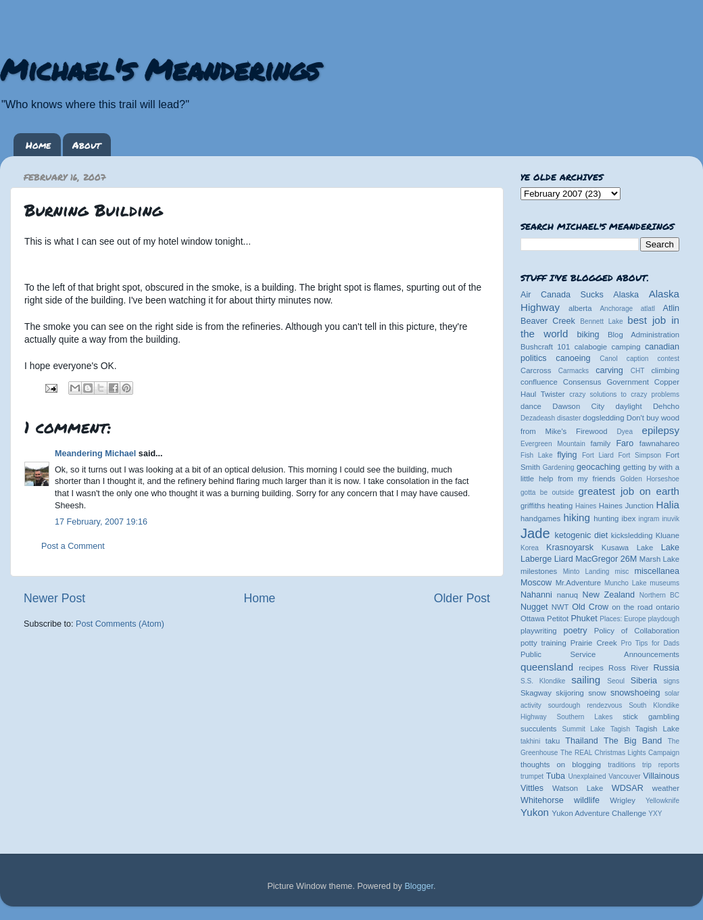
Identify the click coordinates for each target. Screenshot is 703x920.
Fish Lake (536, 455)
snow (597, 693)
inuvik (670, 519)
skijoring (570, 693)
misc (622, 571)
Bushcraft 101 (545, 347)
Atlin (671, 308)
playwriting (538, 631)
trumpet (531, 776)
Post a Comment (73, 546)
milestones (538, 571)
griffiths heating (546, 506)
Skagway (536, 693)
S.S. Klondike (542, 681)
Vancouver (624, 776)
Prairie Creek (594, 643)
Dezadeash (537, 418)
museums (664, 583)
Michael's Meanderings (159, 69)
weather (665, 788)
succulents (538, 729)
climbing (665, 370)
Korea (529, 548)
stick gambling (651, 716)
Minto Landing (586, 571)
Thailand (581, 741)
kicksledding (632, 535)
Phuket (584, 618)
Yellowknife (662, 800)
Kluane (667, 535)
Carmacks (573, 370)
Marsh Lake (659, 559)
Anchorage (616, 308)
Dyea (625, 431)
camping (626, 347)
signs (671, 681)
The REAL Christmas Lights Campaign (619, 752)
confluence (539, 382)
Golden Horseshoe (649, 479)
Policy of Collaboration (636, 631)
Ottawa (532, 618)
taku (553, 741)
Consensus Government (606, 382)
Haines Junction (626, 506)
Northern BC (659, 595)
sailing (585, 679)
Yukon (534, 812)
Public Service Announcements (599, 654)
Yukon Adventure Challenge (599, 813)
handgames (540, 518)
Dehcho (666, 406)
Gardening (559, 467)
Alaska (626, 294)
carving (609, 370)
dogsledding (603, 418)
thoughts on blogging (560, 764)
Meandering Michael (95, 453)
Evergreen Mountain (552, 443)
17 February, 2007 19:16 (101, 522)
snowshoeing (635, 693)
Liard (563, 559)
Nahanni (536, 595)
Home (38, 144)
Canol (608, 358)
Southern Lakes (585, 717)
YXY (655, 813)
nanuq (568, 595)
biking (588, 334)
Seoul (616, 681)
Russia (667, 668)
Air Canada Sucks (562, 294)
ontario (667, 607)
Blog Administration (643, 335)
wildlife (587, 800)
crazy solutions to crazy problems (624, 394)
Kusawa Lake (627, 547)
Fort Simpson (639, 455)
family (601, 443)
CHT (638, 370)
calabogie (591, 347)
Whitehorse (542, 800)
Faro (624, 443)
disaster (569, 418)
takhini (530, 741)
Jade (535, 533)
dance (530, 406)
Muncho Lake (625, 583)
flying (567, 455)
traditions (621, 765)
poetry (575, 630)
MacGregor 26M (606, 559)
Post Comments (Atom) (120, 624)
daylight (628, 406)
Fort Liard (598, 455)
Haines (585, 506)
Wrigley (622, 800)
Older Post (462, 598)
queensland (546, 667)
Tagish (620, 729)
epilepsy (660, 430)
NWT (560, 607)
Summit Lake (584, 729)
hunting (606, 518)
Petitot (557, 618)
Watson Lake (577, 788)
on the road (632, 607)
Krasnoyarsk (569, 547)
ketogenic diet (581, 535)
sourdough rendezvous (585, 705)
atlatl (648, 308)
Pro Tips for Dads (650, 643)
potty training (543, 643)
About (86, 144)
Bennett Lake (601, 321)
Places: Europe (623, 619)
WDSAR (628, 788)
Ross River (628, 668)
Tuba (555, 776)
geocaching (598, 467)
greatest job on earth (628, 491)
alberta (580, 308)
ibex (629, 518)
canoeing (573, 358)
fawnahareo (659, 443)
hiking (576, 517)
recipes (591, 668)
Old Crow (590, 607)
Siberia (644, 680)
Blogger (418, 886)
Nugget (534, 607)
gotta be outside (547, 492)
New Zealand (609, 595)
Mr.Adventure (578, 583)
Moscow (536, 582)
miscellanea (656, 571)
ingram (649, 519)
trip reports (660, 765)
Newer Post (54, 598)
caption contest (653, 358)
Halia (667, 504)
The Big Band (633, 741)
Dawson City (578, 406)
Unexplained (587, 776)
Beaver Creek (547, 321)
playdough (663, 619)
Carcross (535, 370)
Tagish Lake (657, 729)
